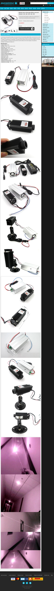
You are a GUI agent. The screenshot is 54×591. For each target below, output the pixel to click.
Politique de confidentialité (38, 575)
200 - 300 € (45, 54)
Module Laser (45, 24)
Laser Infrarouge (47, 18)
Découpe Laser (45, 34)
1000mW (26, 8)
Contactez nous (46, 575)
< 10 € (44, 46)
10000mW (43, 8)
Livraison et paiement (12, 575)
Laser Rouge (46, 17)
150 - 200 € (45, 52)
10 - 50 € (44, 47)
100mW (11, 8)
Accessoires (45, 41)
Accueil (1, 8)
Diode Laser (45, 32)
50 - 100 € (44, 49)
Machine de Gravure (46, 36)
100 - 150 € (45, 51)
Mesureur (44, 39)
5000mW (38, 8)
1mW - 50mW (6, 8)
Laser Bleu (46, 15)
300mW (18, 8)
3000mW (34, 8)
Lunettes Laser (45, 37)
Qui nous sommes (4, 575)
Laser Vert (46, 13)
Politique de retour (20, 575)
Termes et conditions (28, 575)
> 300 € (44, 55)
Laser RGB (46, 22)
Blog (52, 575)
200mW (15, 8)
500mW (22, 8)
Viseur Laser (45, 25)
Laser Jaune (46, 20)
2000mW (30, 8)
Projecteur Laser (46, 27)
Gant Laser (45, 29)
